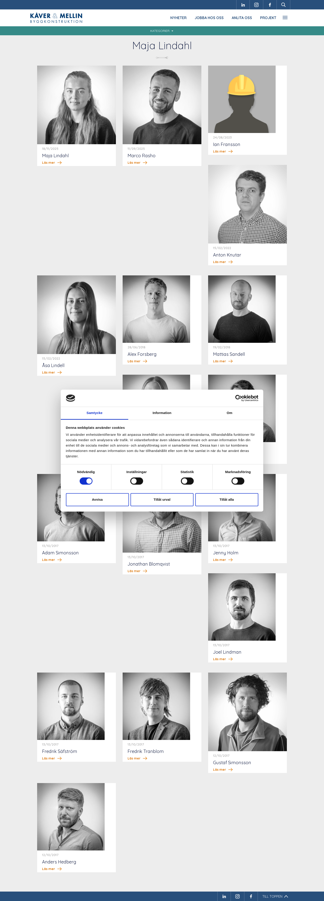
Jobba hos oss (209, 17)
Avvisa (97, 500)
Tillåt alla (227, 500)
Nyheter (178, 17)
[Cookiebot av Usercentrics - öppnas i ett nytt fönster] (238, 398)
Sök (283, 4)
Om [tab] (229, 413)
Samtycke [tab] (95, 413)
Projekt (268, 17)
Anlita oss (242, 17)
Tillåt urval (162, 500)
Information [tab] (162, 413)
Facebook (270, 4)
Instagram (256, 4)
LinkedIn (243, 4)
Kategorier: (161, 31)
